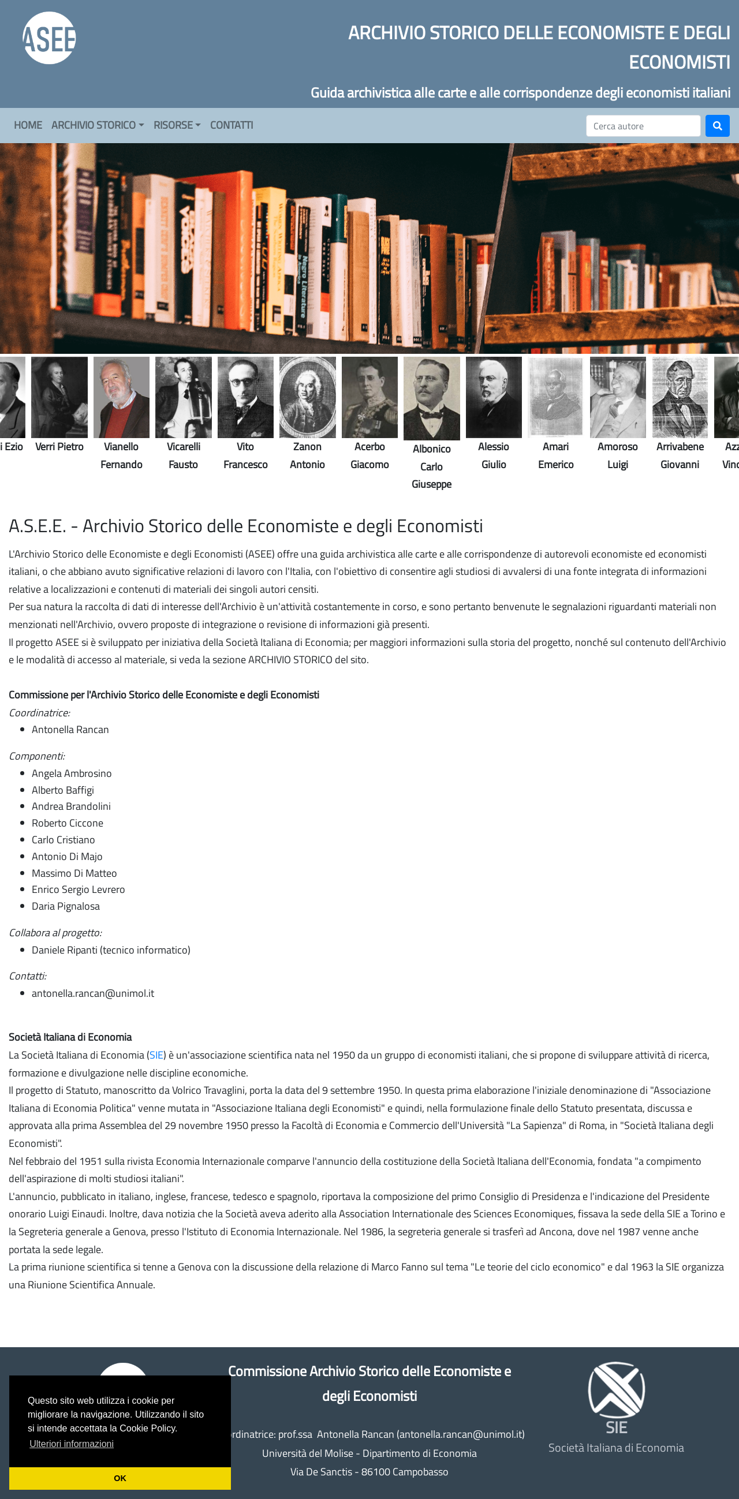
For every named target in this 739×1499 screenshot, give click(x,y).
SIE (156, 1055)
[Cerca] (643, 126)
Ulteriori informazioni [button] (71, 1444)
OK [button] (120, 1478)
